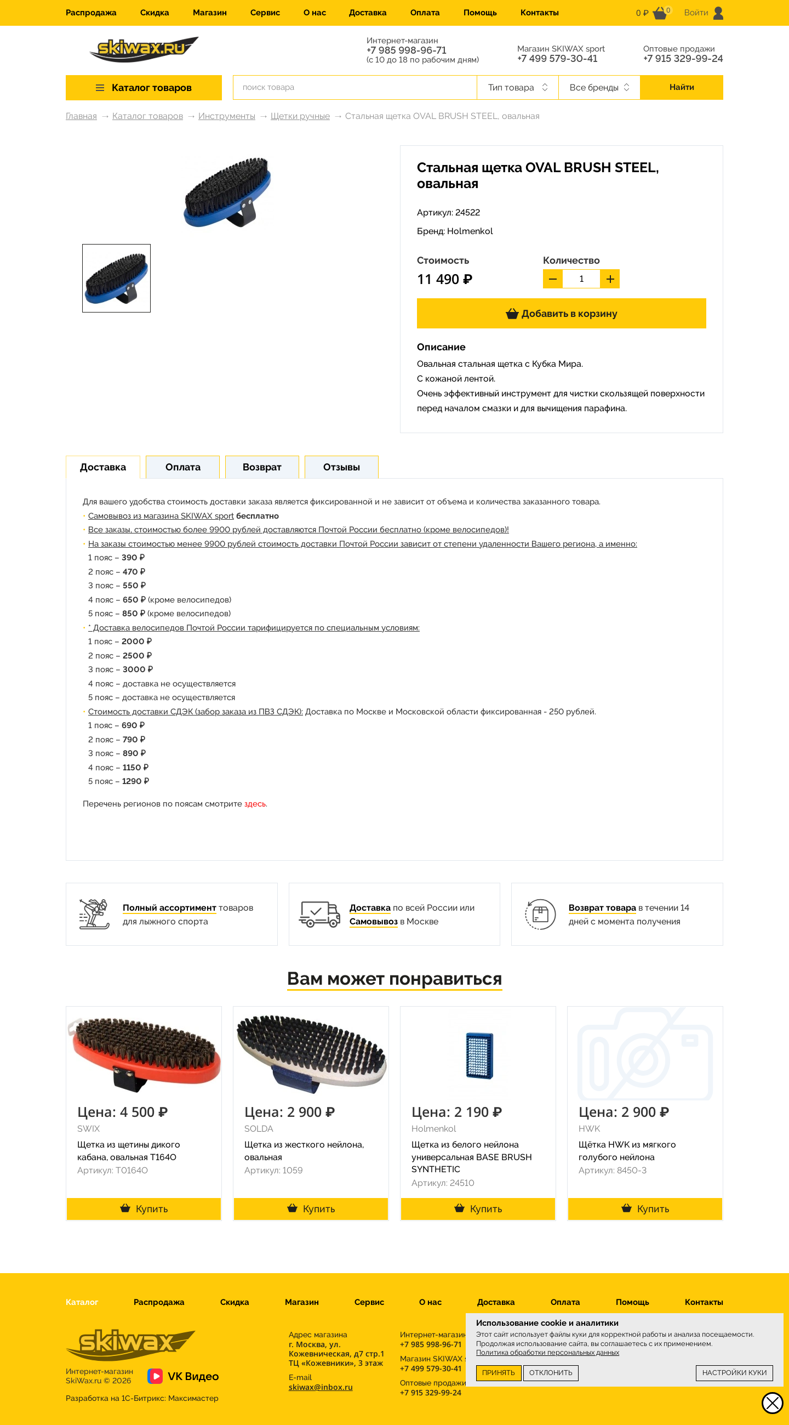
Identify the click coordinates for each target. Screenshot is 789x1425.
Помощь (480, 13)
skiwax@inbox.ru (321, 1387)
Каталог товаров (147, 116)
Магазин (210, 13)
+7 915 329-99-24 (683, 58)
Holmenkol (470, 231)
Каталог (82, 1302)
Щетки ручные (300, 116)
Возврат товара (602, 907)
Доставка (368, 13)
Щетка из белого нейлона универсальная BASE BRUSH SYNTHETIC (471, 1157)
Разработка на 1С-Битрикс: (142, 1398)
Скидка (154, 13)
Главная (81, 116)
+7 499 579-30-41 (557, 58)
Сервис (265, 13)
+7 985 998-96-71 (406, 50)
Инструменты (226, 116)
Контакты (540, 13)
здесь (255, 804)
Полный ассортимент (169, 907)
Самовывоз (374, 921)
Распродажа (91, 13)
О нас (315, 13)
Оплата (425, 13)
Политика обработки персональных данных (547, 1352)
